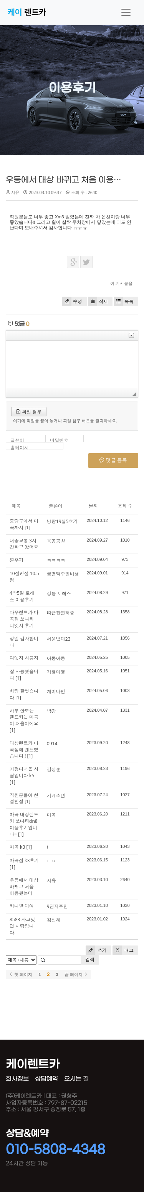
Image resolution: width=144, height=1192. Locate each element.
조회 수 (125, 506)
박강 (51, 711)
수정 (72, 301)
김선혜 (54, 920)
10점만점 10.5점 (24, 576)
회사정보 (17, 1078)
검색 (89, 959)
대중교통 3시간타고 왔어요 (24, 543)
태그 (123, 950)
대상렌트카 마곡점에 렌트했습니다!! (24, 750)
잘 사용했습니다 (24, 674)
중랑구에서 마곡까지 (24, 524)
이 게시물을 (121, 283)
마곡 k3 (17, 847)
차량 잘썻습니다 (24, 694)
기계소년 (56, 795)
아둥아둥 (56, 658)
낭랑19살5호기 (62, 521)
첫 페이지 (20, 974)
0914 (52, 743)
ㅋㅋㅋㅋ (56, 560)
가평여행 (56, 672)
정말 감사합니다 (24, 641)
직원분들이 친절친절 (24, 798)
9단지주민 (57, 906)
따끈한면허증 (60, 613)
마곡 (51, 815)
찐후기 (16, 560)
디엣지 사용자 (24, 658)
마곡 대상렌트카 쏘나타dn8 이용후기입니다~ (24, 824)
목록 (124, 301)
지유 (51, 880)
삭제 (98, 301)
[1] (27, 527)
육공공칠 (56, 541)
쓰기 (96, 950)
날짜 (93, 506)
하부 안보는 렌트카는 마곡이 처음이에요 (24, 717)
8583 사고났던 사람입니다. (22, 926)
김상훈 (54, 769)
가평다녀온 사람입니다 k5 (24, 772)
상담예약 (46, 1078)
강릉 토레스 (59, 593)
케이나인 (56, 691)
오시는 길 (76, 1078)
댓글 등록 (113, 460)
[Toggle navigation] (126, 12)
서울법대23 (59, 639)
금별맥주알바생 (63, 574)
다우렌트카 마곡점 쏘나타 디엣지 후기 (24, 619)
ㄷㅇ (51, 861)
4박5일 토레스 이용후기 (22, 596)
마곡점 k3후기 (24, 860)
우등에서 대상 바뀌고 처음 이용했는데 (71, 180)
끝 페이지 (76, 974)
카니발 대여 (22, 906)
